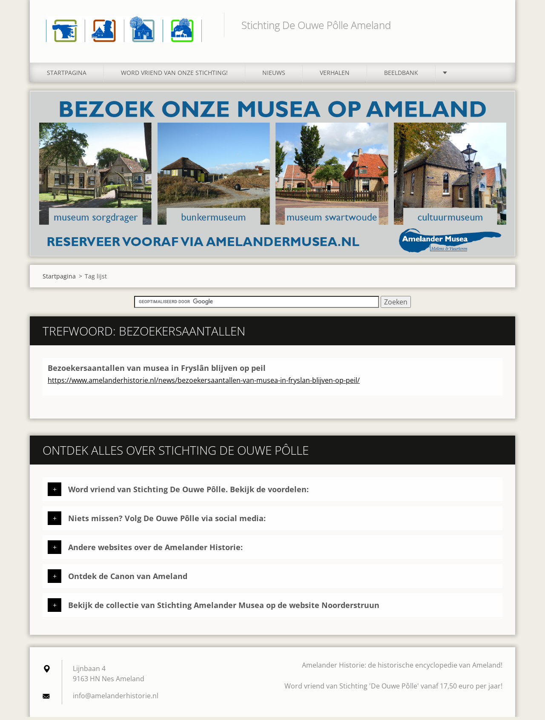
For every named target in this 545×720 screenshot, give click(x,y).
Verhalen (335, 76)
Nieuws (273, 76)
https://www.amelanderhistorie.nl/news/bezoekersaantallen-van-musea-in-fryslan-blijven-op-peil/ (204, 383)
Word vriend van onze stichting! (174, 76)
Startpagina (66, 76)
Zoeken (493, 24)
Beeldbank (401, 76)
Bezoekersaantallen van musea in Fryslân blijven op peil (157, 371)
